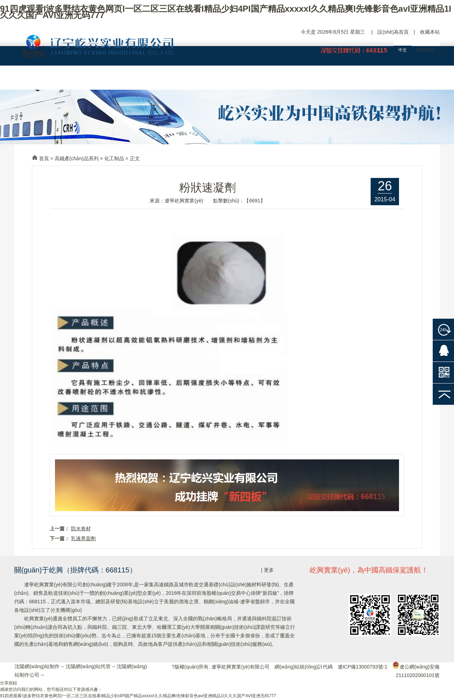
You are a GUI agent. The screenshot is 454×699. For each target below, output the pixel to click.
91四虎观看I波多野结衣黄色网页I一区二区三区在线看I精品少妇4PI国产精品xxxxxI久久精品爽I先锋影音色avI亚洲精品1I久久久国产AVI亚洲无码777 (225, 12)
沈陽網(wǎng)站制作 (37, 666)
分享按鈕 (8, 683)
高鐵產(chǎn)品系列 (77, 158)
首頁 (44, 158)
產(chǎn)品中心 (200, 80)
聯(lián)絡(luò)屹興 (413, 80)
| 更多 (267, 570)
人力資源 (360, 80)
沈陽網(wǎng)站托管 (88, 666)
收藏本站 (430, 32)
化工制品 (114, 158)
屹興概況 (94, 80)
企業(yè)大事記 (147, 80)
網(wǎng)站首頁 (41, 80)
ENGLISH (425, 49)
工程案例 (253, 80)
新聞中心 (306, 80)
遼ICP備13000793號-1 (362, 667)
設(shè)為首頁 (393, 32)
